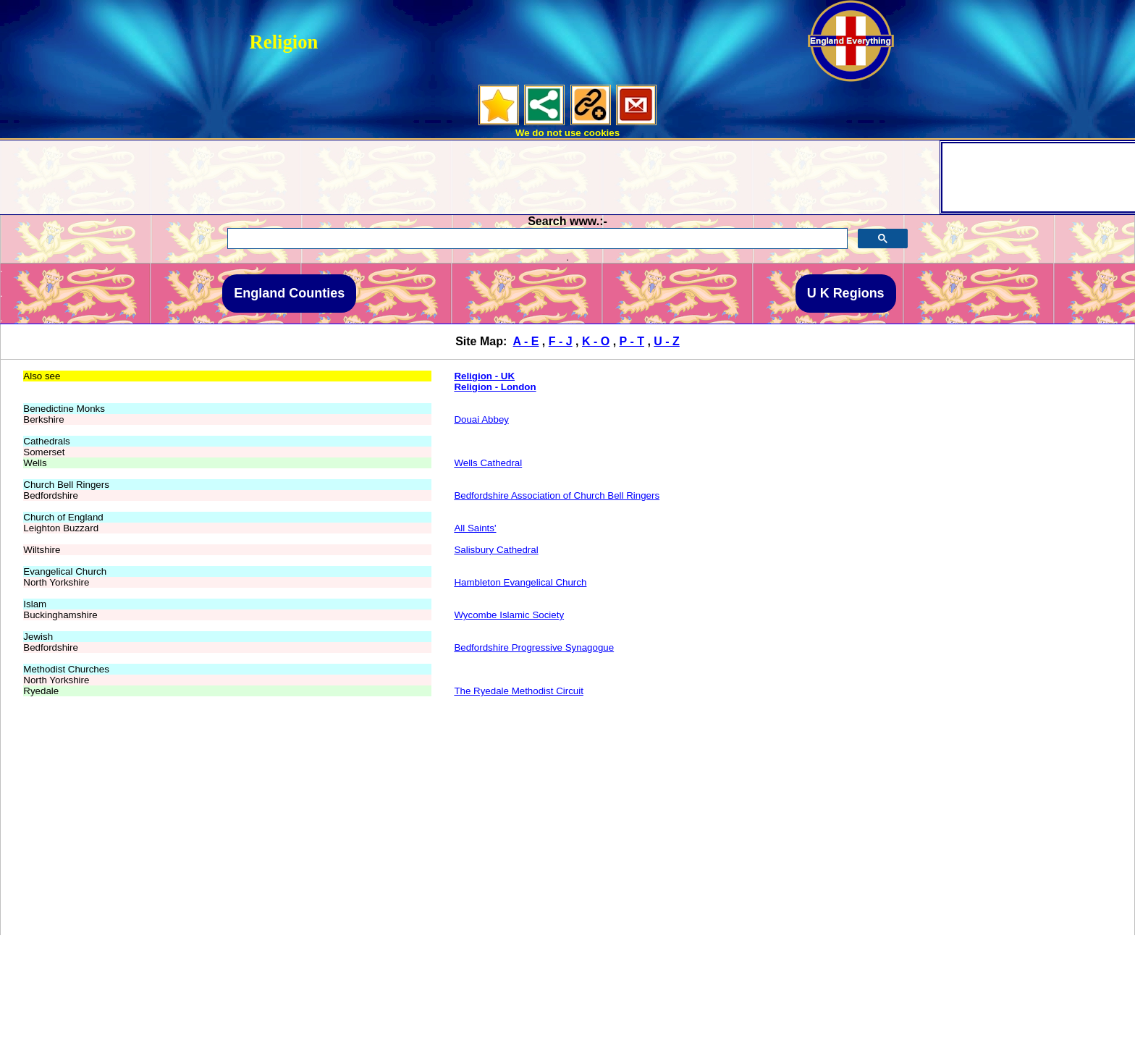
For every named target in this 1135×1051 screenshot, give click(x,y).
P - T (632, 341)
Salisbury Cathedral (496, 549)
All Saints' (475, 528)
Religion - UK (484, 376)
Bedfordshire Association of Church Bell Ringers (556, 495)
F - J (561, 341)
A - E (526, 341)
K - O (595, 341)
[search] (536, 238)
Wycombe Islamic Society (509, 614)
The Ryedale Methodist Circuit (518, 690)
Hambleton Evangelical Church (520, 582)
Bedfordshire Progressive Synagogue (534, 647)
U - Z (667, 341)
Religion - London (495, 386)
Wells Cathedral (488, 462)
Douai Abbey (481, 419)
